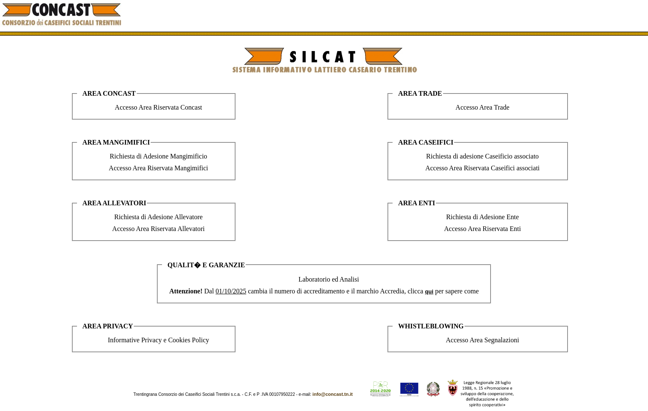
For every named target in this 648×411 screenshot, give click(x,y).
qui (429, 291)
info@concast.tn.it (333, 394)
